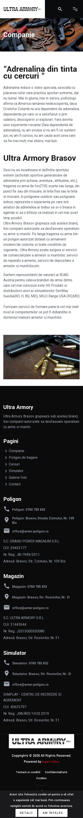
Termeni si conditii (28, 772)
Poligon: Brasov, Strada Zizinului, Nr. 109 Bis (43, 520)
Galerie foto (18, 477)
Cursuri (14, 464)
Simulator (16, 471)
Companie (16, 451)
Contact (15, 484)
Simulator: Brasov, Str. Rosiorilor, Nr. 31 (41, 674)
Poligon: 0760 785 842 (28, 510)
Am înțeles (53, 813)
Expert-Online (50, 762)
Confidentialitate (56, 772)
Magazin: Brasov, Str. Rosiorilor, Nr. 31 (41, 597)
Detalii (26, 813)
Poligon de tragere (23, 457)
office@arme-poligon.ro (30, 531)
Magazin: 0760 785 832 (29, 587)
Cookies (41, 778)
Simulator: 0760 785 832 (30, 663)
